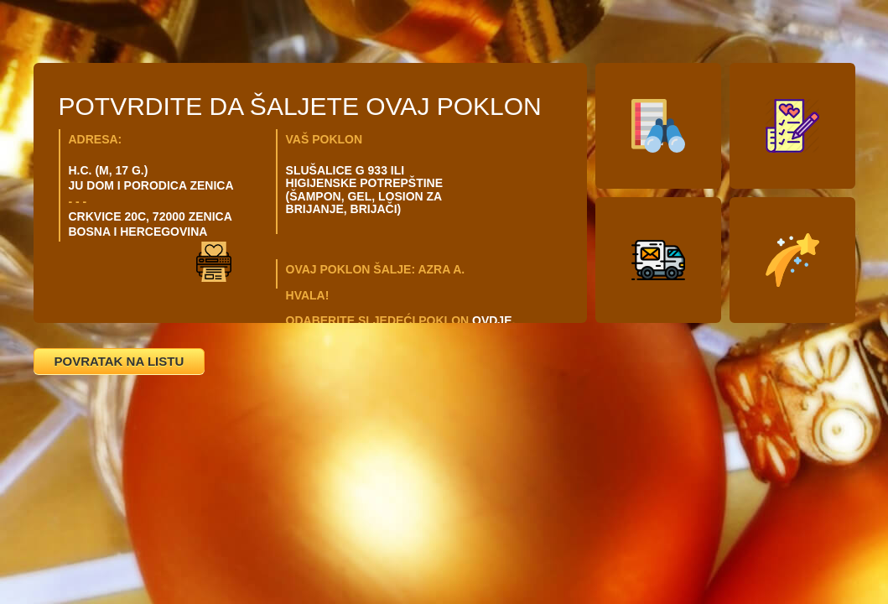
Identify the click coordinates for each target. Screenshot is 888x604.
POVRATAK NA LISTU (119, 361)
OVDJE (492, 320)
